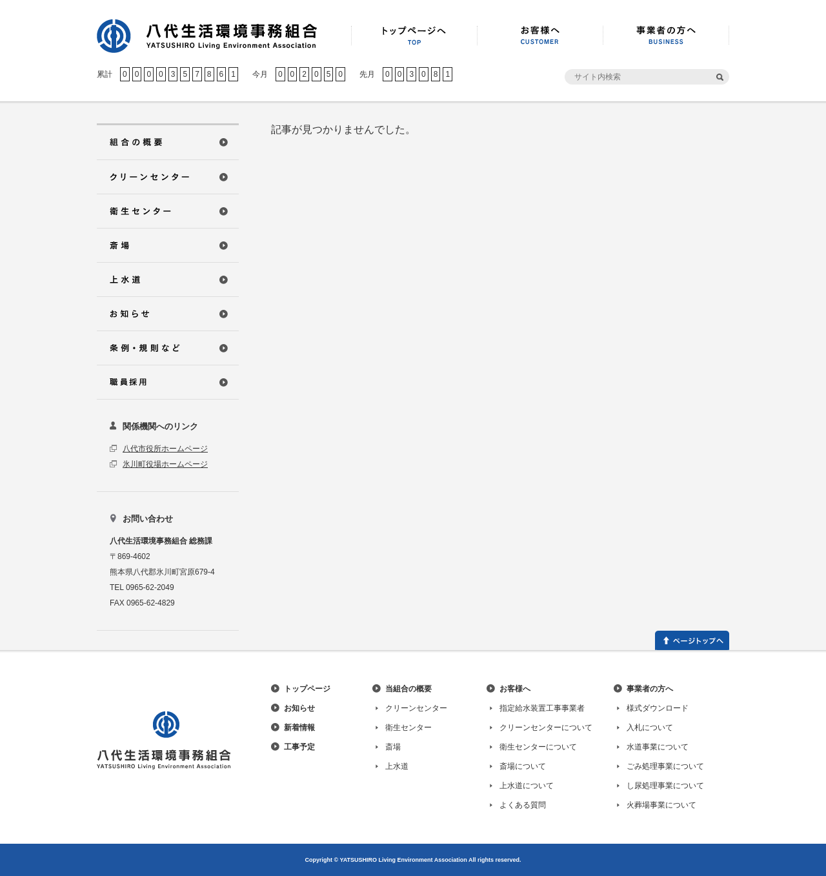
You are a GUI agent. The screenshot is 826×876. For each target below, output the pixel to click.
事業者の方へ (650, 688)
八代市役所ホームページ (165, 448)
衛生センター (408, 727)
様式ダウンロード (658, 708)
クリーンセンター (416, 708)
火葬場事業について (661, 805)
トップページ (307, 688)
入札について (650, 727)
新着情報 (299, 727)
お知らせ (299, 708)
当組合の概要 (408, 688)
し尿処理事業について (665, 785)
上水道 (396, 766)
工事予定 (299, 746)
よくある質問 (522, 805)
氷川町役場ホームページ (165, 464)
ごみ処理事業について (665, 766)
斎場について (522, 766)
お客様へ (514, 688)
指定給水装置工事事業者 (542, 708)
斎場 (393, 746)
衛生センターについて (538, 746)
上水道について (526, 785)
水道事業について (658, 746)
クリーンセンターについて (545, 727)
